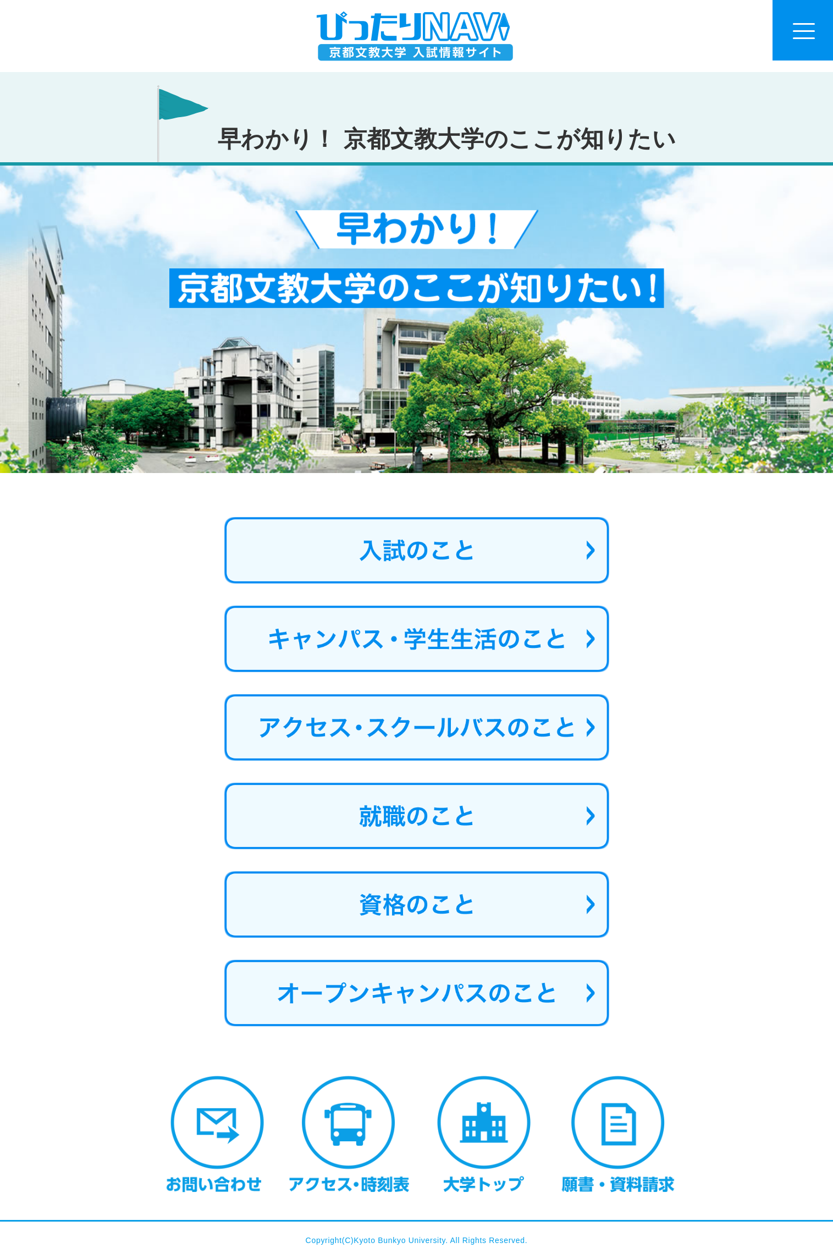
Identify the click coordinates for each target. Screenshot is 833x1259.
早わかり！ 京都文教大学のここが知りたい (447, 139)
